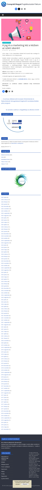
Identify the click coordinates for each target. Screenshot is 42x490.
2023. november (5, 263)
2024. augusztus (5, 242)
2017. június (4, 397)
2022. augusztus (5, 297)
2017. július (3, 395)
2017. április (4, 402)
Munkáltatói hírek (6, 42)
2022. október (4, 293)
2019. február (4, 361)
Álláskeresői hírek (5, 155)
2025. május (4, 222)
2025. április (4, 224)
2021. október (4, 320)
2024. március (4, 254)
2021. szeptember (5, 322)
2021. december (5, 315)
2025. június (4, 220)
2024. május (4, 249)
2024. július (3, 245)
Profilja (3, 474)
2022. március (4, 308)
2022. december (5, 288)
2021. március (4, 336)
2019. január (4, 363)
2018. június (4, 377)
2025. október (4, 211)
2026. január (4, 204)
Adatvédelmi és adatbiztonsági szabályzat (4, 458)
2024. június (4, 247)
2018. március (4, 379)
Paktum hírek (4, 161)
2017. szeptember (5, 390)
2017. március (4, 404)
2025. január (4, 231)
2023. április (4, 279)
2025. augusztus (5, 215)
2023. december (5, 261)
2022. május (4, 304)
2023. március (4, 281)
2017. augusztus (5, 393)
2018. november (5, 368)
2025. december (5, 206)
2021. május (4, 331)
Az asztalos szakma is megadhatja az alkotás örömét (23, 110)
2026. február (4, 202)
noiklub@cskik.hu (22, 79)
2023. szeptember (5, 268)
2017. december (5, 386)
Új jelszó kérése (5, 478)
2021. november (5, 318)
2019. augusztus (5, 349)
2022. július (3, 299)
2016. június (4, 424)
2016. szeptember (5, 418)
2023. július (3, 272)
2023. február (4, 283)
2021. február (4, 338)
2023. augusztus (5, 270)
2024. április (4, 252)
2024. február (4, 256)
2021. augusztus (5, 324)
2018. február (4, 381)
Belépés (3, 462)
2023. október (4, 265)
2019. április (4, 356)
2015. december (5, 429)
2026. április (4, 197)
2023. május (4, 277)
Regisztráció (4, 476)
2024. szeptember (5, 240)
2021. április (4, 333)
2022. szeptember (5, 295)
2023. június (4, 274)
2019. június (4, 352)
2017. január (4, 408)
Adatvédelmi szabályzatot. (17, 143)
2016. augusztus (5, 420)
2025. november (5, 208)
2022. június (4, 302)
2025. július (3, 217)
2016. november (5, 413)
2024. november (5, 236)
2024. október (4, 238)
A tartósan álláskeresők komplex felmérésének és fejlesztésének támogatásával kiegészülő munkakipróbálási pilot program (20, 101)
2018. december (5, 365)
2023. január (4, 286)
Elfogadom (25, 484)
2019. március (4, 358)
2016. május (4, 427)
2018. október (4, 370)
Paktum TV (3, 164)
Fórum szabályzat (5, 466)
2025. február (4, 229)
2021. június (4, 329)
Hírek (2, 157)
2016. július (3, 422)
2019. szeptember (5, 347)
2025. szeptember (5, 213)
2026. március (4, 199)
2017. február (4, 406)
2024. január (4, 258)
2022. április (4, 306)
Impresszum (4, 469)
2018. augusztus (5, 374)
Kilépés (3, 471)
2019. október (4, 345)
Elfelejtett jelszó (5, 464)
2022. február (4, 311)
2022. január (4, 313)
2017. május (4, 399)
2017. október (4, 388)
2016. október (4, 415)
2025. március (4, 227)
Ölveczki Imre (13, 50)
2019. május (4, 354)
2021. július (3, 327)
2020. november (5, 340)
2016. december (5, 411)
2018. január (4, 383)
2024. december (5, 233)
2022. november (5, 290)
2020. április (4, 343)
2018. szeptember (5, 372)
